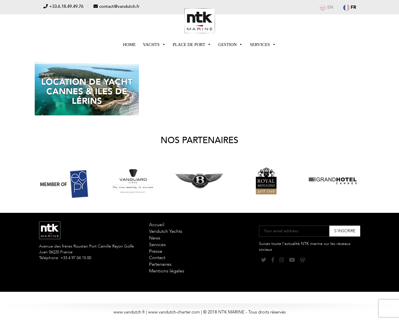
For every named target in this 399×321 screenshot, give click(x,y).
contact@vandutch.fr (119, 6)
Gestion (230, 44)
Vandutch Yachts (165, 231)
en (326, 7)
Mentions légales (166, 271)
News (154, 238)
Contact (157, 257)
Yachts (154, 44)
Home (129, 44)
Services (263, 44)
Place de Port (192, 44)
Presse (155, 251)
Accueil (156, 225)
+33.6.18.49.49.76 (66, 6)
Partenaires (160, 264)
